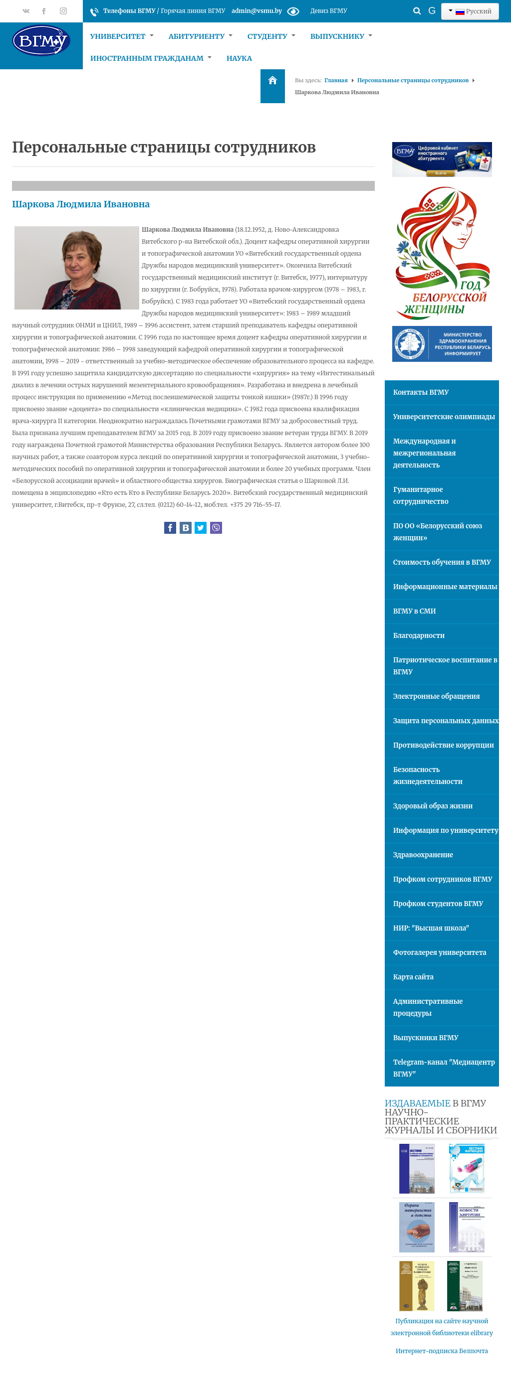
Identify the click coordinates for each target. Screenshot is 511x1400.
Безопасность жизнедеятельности (428, 776)
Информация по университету (446, 830)
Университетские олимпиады (444, 417)
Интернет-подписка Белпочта (442, 1351)
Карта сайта (413, 977)
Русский (470, 11)
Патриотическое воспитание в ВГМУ (445, 666)
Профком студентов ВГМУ (438, 904)
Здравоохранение (423, 855)
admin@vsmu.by (257, 10)
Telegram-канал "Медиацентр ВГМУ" (444, 1068)
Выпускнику (341, 36)
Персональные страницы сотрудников (413, 80)
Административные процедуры (428, 1007)
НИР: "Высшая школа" (431, 928)
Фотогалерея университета (440, 952)
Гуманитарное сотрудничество (421, 495)
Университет (122, 36)
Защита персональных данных (446, 721)
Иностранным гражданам (151, 58)
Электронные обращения (436, 696)
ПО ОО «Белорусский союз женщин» (437, 532)
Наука (239, 58)
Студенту (271, 36)
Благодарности (419, 635)
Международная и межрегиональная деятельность (424, 453)
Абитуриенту (201, 36)
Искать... (399, 2)
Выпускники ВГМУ (425, 1038)
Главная (336, 80)
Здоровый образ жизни (433, 806)
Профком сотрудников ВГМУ (442, 879)
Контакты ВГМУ (421, 392)
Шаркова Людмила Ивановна (81, 204)
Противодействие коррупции (443, 745)
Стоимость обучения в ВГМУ (442, 562)
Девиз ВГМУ (328, 10)
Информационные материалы (445, 587)
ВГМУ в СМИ (414, 611)
